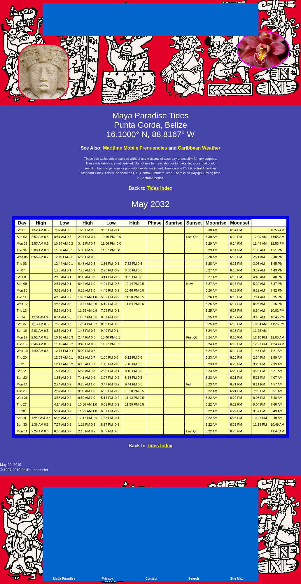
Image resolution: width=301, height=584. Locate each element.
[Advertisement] (150, 20)
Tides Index (159, 188)
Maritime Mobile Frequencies (135, 147)
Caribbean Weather (199, 147)
